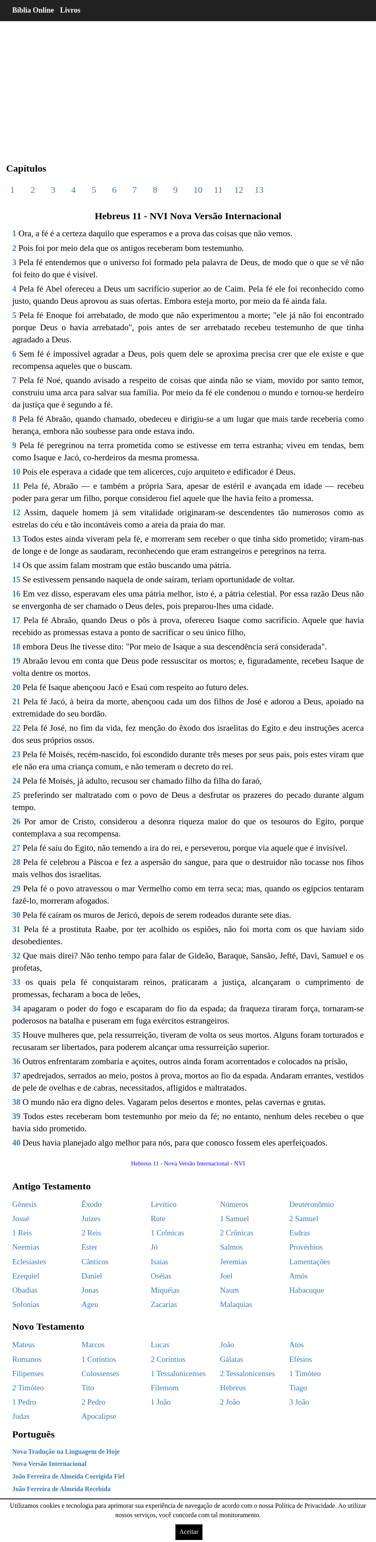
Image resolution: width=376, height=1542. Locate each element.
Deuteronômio (311, 1204)
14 (16, 565)
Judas (20, 1416)
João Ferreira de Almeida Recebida (61, 1488)
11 (218, 190)
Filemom (165, 1387)
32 (16, 955)
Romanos (27, 1359)
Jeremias (233, 1261)
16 (16, 593)
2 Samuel (303, 1218)
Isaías (159, 1261)
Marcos (93, 1344)
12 (238, 190)
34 (16, 1008)
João (227, 1344)
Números (234, 1204)
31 (16, 929)
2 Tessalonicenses (247, 1373)
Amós (298, 1276)
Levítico (163, 1204)
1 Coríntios (98, 1359)
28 (16, 862)
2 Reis (91, 1232)
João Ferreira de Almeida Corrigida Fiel (68, 1476)
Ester (89, 1247)
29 (16, 888)
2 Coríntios (168, 1359)
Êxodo (91, 1204)
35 (16, 1034)
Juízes (90, 1218)
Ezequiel (25, 1276)
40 (16, 1142)
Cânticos (95, 1261)
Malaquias (236, 1304)
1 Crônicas (167, 1232)
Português (33, 1434)
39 (16, 1116)
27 (16, 847)
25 (16, 795)
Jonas (90, 1290)
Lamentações (309, 1261)
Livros (70, 10)
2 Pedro (93, 1402)
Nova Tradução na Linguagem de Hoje (66, 1451)
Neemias (25, 1247)
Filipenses (28, 1373)
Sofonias (26, 1304)
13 (259, 190)
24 (16, 780)
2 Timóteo (28, 1387)
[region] (188, 85)
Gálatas (231, 1359)
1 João (161, 1402)
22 (16, 727)
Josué (20, 1218)
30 (16, 914)
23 (16, 754)
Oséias (161, 1276)
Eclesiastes (29, 1261)
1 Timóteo (305, 1373)
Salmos (231, 1247)
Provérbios (306, 1247)
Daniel (91, 1276)
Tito (87, 1387)
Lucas (160, 1344)
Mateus (23, 1344)
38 (16, 1102)
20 (16, 687)
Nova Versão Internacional (49, 1463)
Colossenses (100, 1373)
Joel (226, 1276)
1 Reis (22, 1232)
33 (16, 982)
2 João (230, 1402)
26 (16, 821)
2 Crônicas (236, 1232)
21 (16, 701)
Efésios (300, 1359)
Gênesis (24, 1204)
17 (16, 620)
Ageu (89, 1304)
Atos (296, 1344)
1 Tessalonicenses (178, 1373)
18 (16, 646)
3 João (299, 1402)
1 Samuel (234, 1218)
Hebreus (233, 1387)
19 (16, 660)
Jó (154, 1247)
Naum (229, 1290)
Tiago (298, 1387)
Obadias (24, 1290)
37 (16, 1075)
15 (16, 579)
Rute (158, 1218)
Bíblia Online (33, 10)
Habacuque (306, 1290)
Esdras (299, 1232)
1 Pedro (24, 1402)
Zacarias (164, 1304)
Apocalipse (98, 1416)
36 (16, 1061)
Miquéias (165, 1290)
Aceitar (188, 1531)
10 (197, 190)
